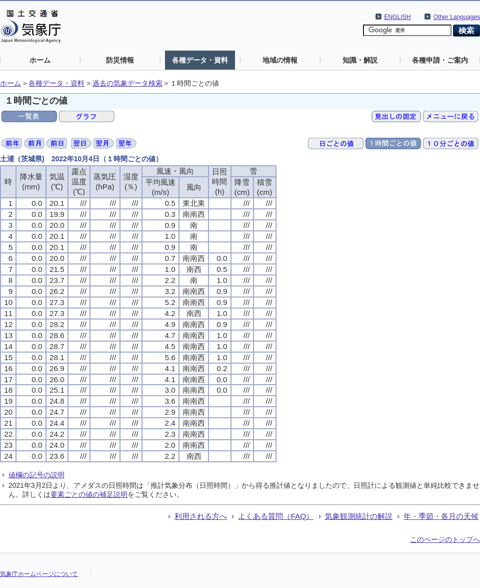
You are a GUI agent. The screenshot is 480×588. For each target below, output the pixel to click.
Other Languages (457, 17)
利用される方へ (200, 516)
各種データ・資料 (200, 60)
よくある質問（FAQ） (276, 516)
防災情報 (120, 60)
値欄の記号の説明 (36, 475)
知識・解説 (360, 60)
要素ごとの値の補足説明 (89, 494)
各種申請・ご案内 (440, 60)
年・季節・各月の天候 (441, 516)
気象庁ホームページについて (39, 573)
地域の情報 (280, 60)
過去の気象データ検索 (127, 83)
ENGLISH (397, 17)
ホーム (40, 60)
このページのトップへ (445, 539)
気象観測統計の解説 (358, 516)
